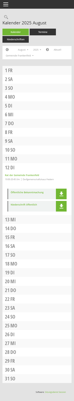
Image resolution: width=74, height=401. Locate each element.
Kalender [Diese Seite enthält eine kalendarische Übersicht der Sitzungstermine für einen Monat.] (16, 32)
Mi (10, 114)
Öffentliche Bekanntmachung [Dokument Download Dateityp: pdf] (27, 192)
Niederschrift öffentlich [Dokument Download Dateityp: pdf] (24, 204)
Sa (10, 79)
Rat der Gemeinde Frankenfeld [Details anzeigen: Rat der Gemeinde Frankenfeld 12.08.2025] (22, 175)
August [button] (23, 49)
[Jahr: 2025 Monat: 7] (7, 50)
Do (11, 123)
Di (10, 105)
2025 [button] (37, 49)
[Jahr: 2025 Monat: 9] (47, 50)
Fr (10, 70)
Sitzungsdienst (55, 392)
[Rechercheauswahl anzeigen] (5, 17)
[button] (61, 194)
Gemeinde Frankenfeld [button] (20, 55)
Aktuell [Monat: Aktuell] (57, 49)
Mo (11, 96)
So (10, 88)
